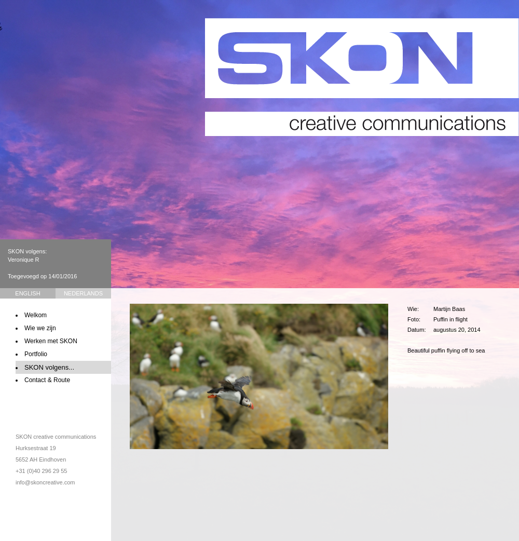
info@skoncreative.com (45, 482)
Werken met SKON (50, 341)
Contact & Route (47, 380)
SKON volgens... (49, 367)
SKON (362, 77)
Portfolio (35, 354)
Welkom (35, 315)
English (27, 293)
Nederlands (83, 293)
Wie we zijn (40, 328)
